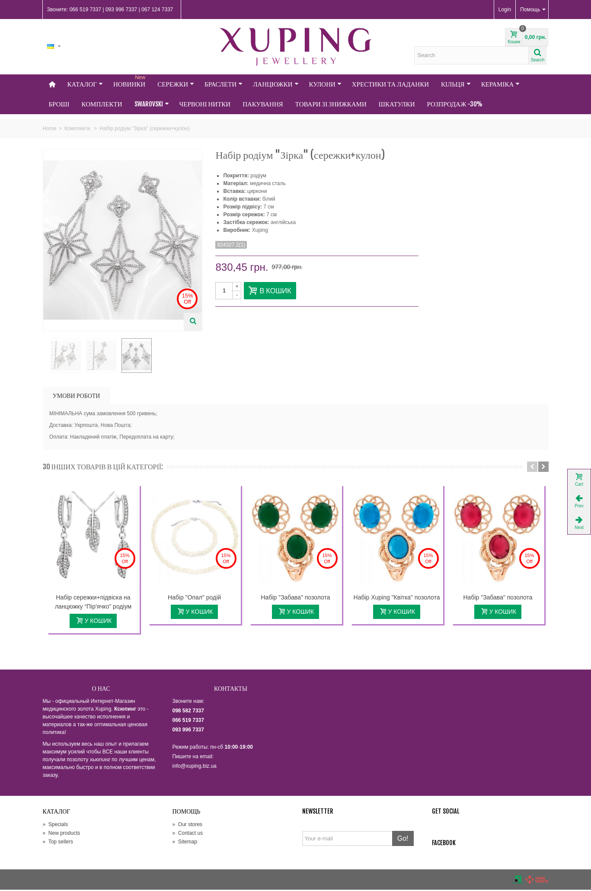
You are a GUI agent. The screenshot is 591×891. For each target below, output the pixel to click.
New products (61, 834)
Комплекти (102, 104)
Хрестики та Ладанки (390, 84)
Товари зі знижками (331, 104)
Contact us (188, 834)
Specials (55, 826)
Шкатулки (397, 104)
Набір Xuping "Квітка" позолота (397, 598)
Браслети (223, 84)
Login (504, 9)
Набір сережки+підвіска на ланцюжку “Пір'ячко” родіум (93, 603)
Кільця (456, 84)
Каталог (85, 84)
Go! (403, 839)
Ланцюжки (275, 84)
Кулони (325, 84)
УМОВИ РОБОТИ (76, 397)
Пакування (263, 104)
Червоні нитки (205, 104)
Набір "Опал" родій (194, 598)
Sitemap (185, 843)
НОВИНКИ (130, 81)
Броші (59, 104)
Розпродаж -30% (455, 104)
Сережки (175, 84)
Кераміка (500, 84)
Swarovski (151, 104)
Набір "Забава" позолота (295, 598)
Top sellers (58, 843)
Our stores (187, 826)
